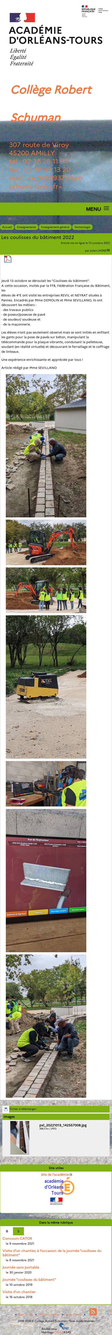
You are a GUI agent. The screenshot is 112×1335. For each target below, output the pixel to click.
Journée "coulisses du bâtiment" (29, 1280)
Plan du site (24, 1314)
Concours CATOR (17, 1238)
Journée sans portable (20, 1267)
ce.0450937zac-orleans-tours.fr (46, 182)
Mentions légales (47, 1314)
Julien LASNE (98, 250)
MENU (93, 209)
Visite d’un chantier (19, 1292)
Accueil (7, 227)
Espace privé (72, 1314)
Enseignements (26, 227)
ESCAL (58, 1332)
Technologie (82, 227)
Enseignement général (55, 227)
